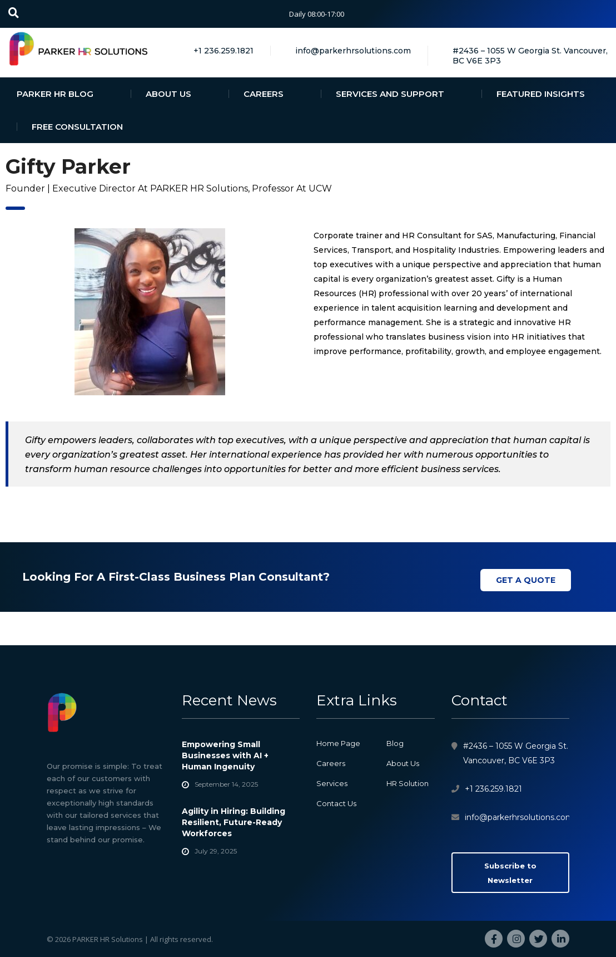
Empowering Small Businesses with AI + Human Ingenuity (225, 755)
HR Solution (407, 783)
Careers (330, 763)
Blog (395, 743)
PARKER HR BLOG (55, 94)
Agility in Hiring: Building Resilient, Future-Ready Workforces (233, 822)
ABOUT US (168, 94)
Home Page (338, 743)
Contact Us (336, 803)
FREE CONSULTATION (77, 126)
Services (331, 783)
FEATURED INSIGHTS (540, 94)
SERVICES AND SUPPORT (390, 94)
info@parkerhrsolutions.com (519, 817)
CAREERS (264, 94)
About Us (402, 763)
